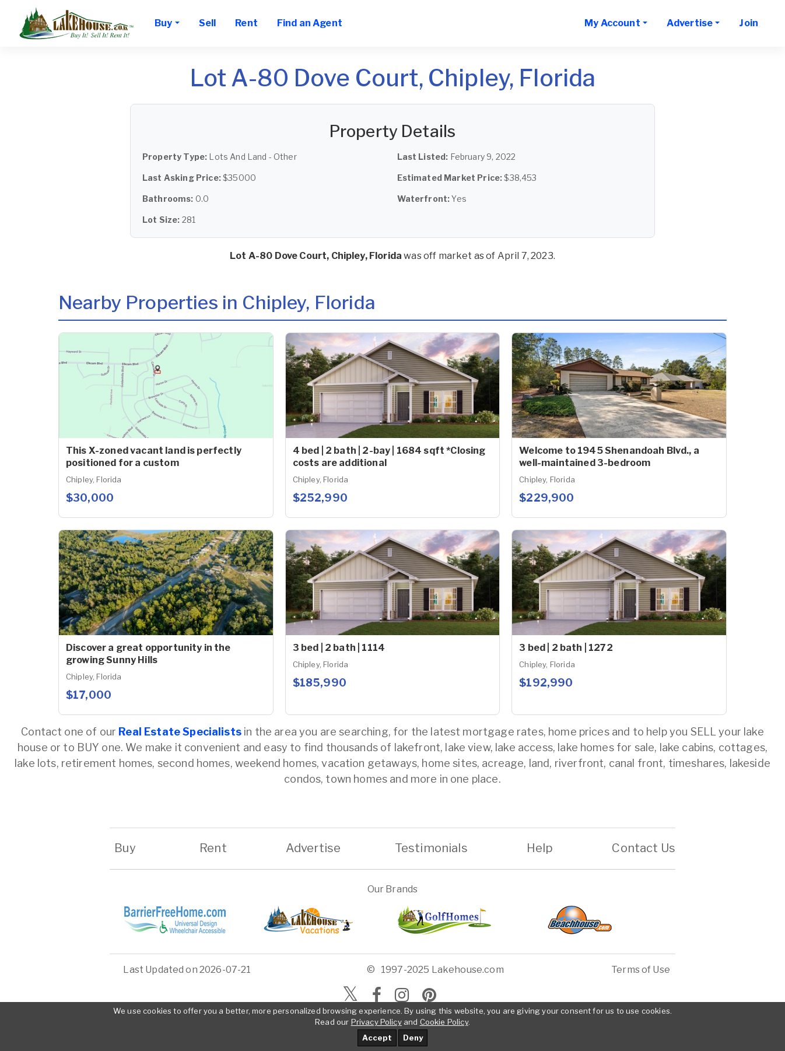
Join (748, 23)
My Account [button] (612, 23)
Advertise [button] (690, 23)
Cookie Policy (444, 1022)
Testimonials (431, 848)
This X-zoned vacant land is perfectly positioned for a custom (153, 456)
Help (539, 848)
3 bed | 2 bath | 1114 (339, 647)
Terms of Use (640, 969)
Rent (246, 23)
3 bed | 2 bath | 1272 (565, 647)
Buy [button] (163, 23)
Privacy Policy (376, 1022)
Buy (125, 848)
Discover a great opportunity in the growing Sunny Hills (148, 653)
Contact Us (643, 848)
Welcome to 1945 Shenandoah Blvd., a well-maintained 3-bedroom (609, 456)
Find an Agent (309, 23)
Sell (207, 23)
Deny (413, 1037)
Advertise (313, 848)
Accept (377, 1037)
